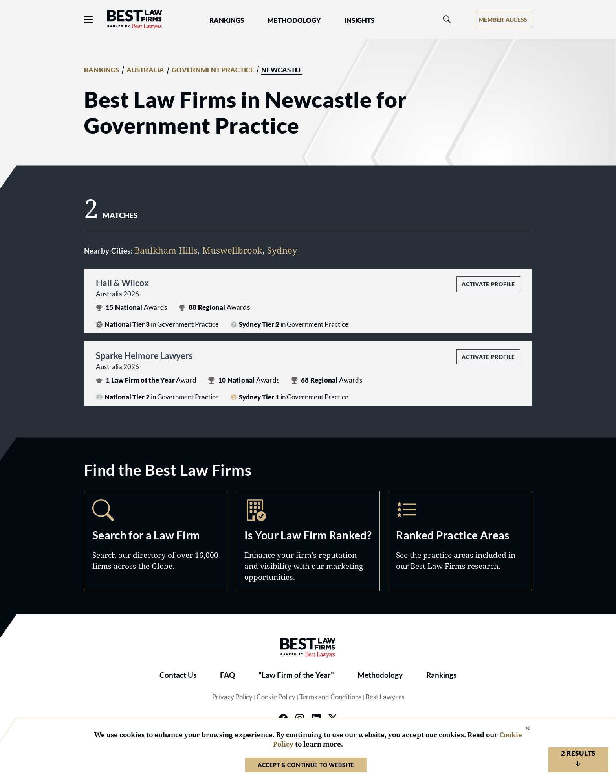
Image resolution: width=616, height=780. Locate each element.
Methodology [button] (294, 20)
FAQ (227, 675)
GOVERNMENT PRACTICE (213, 70)
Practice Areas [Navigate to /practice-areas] (460, 541)
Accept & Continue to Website (306, 765)
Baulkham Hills (166, 250)
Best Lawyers (384, 697)
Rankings (441, 675)
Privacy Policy (232, 697)
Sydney (282, 250)
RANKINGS (101, 70)
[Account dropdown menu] (503, 19)
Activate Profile (488, 284)
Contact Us (178, 675)
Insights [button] (359, 20)
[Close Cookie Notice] (522, 729)
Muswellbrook (232, 250)
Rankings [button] (226, 20)
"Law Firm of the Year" (296, 675)
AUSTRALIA (145, 70)
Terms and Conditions (330, 697)
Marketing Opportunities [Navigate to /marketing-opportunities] (308, 541)
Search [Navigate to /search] (156, 541)
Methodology (380, 675)
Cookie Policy (276, 697)
